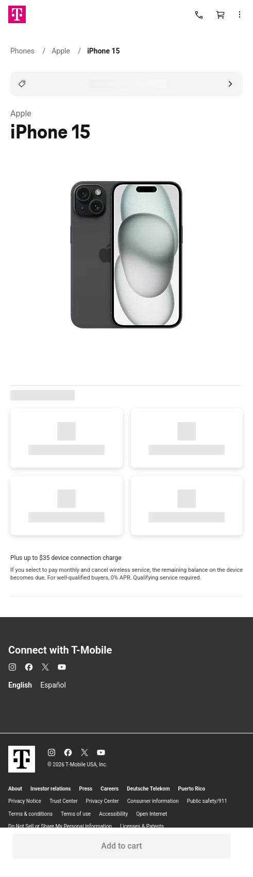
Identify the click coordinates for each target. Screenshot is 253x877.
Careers (109, 789)
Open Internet (151, 814)
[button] (242, 14)
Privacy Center (102, 801)
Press (85, 789)
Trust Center (63, 801)
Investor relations (50, 789)
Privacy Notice (24, 801)
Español (53, 685)
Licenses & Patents (142, 826)
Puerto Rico (192, 789)
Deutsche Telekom (148, 789)
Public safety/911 (207, 801)
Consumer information (153, 801)
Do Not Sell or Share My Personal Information (60, 826)
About (15, 789)
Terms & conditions (30, 814)
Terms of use (76, 814)
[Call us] (199, 14)
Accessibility (113, 814)
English (20, 685)
